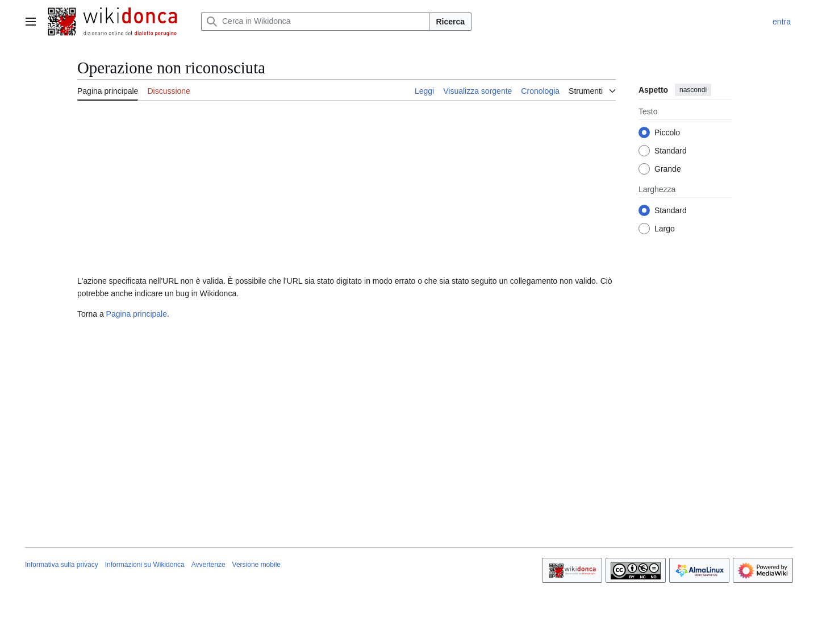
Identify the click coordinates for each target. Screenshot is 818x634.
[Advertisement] (346, 189)
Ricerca (450, 21)
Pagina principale (136, 313)
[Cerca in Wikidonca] (315, 22)
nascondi (693, 90)
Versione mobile (256, 565)
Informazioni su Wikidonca (145, 565)
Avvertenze (208, 565)
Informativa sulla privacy (61, 565)
